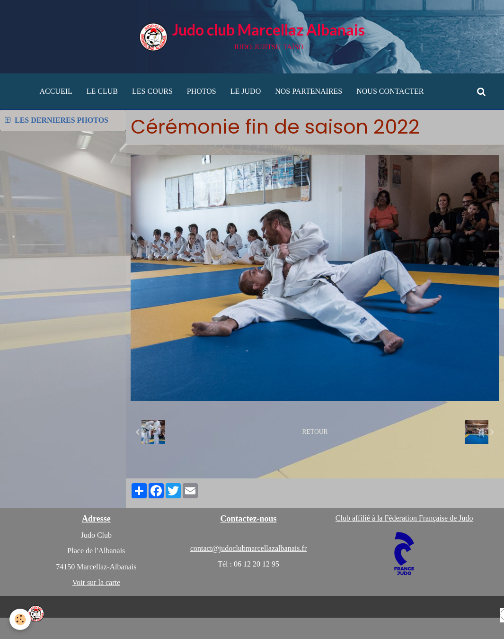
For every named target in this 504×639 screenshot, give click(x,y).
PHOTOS (201, 91)
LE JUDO (245, 91)
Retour (315, 431)
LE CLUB (102, 91)
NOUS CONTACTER (390, 91)
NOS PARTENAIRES (308, 91)
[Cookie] (20, 619)
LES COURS (152, 91)
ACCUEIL (55, 91)
